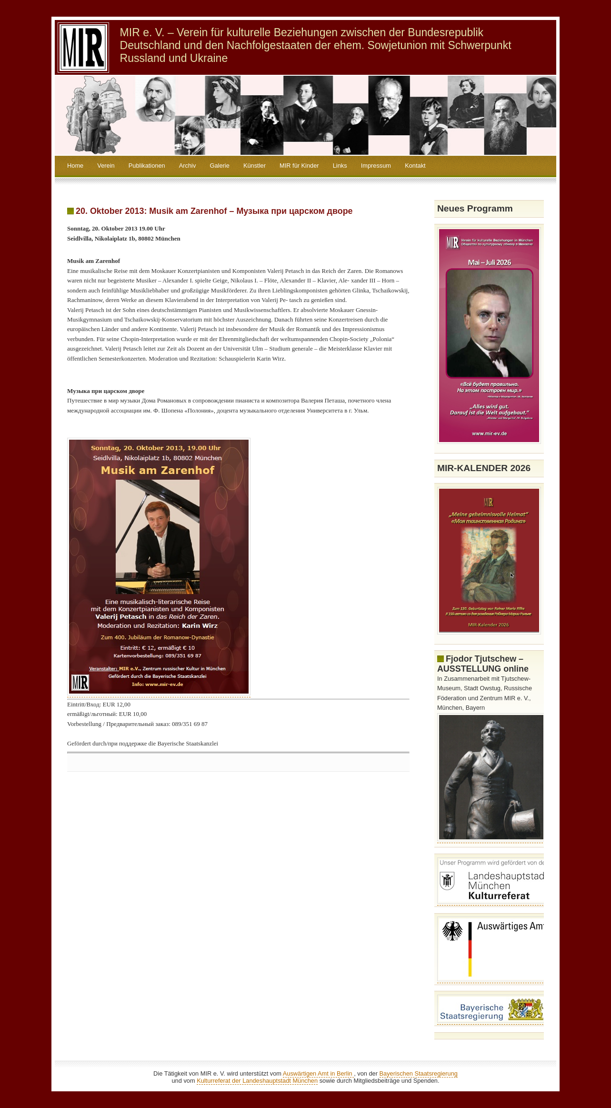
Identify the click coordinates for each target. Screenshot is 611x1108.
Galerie (220, 165)
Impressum (376, 165)
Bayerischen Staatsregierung (419, 1073)
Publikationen (147, 165)
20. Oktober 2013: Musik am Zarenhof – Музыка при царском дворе (214, 211)
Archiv (187, 165)
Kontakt (415, 165)
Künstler (254, 165)
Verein (105, 165)
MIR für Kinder (299, 165)
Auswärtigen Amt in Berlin (318, 1073)
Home (75, 165)
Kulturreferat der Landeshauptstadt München (257, 1080)
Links (340, 165)
